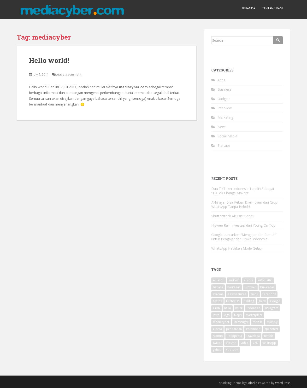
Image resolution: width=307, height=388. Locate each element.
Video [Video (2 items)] (244, 343)
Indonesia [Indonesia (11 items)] (253, 308)
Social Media (227, 136)
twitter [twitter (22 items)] (217, 343)
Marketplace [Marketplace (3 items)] (254, 315)
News (222, 126)
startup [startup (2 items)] (218, 336)
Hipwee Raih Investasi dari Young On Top (243, 225)
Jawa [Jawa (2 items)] (216, 315)
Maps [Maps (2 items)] (238, 315)
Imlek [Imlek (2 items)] (238, 308)
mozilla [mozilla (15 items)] (258, 322)
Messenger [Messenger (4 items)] (241, 322)
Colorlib (251, 383)
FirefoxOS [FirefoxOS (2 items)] (232, 301)
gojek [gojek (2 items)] (262, 301)
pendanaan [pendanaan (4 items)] (234, 329)
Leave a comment (68, 74)
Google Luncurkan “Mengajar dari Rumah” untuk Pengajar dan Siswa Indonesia (244, 236)
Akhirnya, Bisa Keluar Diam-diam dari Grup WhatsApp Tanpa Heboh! (244, 204)
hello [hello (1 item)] (227, 308)
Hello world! (49, 60)
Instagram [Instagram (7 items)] (271, 308)
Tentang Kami (272, 8)
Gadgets (224, 98)
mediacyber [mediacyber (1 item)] (221, 322)
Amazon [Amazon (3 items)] (218, 280)
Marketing (225, 117)
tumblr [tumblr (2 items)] (268, 336)
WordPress (282, 383)
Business (224, 89)
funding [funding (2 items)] (249, 301)
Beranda (248, 8)
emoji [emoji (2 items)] (254, 294)
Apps (221, 80)
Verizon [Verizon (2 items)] (231, 343)
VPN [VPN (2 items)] (255, 343)
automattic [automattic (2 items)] (265, 280)
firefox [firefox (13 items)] (217, 301)
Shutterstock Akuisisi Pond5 (232, 216)
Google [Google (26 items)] (275, 301)
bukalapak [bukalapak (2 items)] (267, 287)
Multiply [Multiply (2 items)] (272, 322)
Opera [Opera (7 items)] (217, 329)
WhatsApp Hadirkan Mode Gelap (236, 248)
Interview (225, 108)
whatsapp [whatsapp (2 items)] (269, 343)
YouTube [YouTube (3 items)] (232, 350)
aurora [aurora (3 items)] (248, 280)
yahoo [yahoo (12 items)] (217, 350)
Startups (224, 145)
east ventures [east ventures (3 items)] (237, 294)
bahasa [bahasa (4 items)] (218, 287)
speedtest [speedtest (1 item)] (271, 329)
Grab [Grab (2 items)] (216, 308)
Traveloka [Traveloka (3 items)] (253, 336)
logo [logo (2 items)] (227, 315)
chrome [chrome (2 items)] (218, 294)
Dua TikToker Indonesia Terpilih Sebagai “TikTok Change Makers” (242, 190)
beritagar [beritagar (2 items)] (233, 287)
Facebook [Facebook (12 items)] (269, 294)
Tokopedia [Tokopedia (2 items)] (234, 336)
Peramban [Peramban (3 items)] (253, 329)
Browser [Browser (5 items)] (250, 287)
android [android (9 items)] (234, 280)
